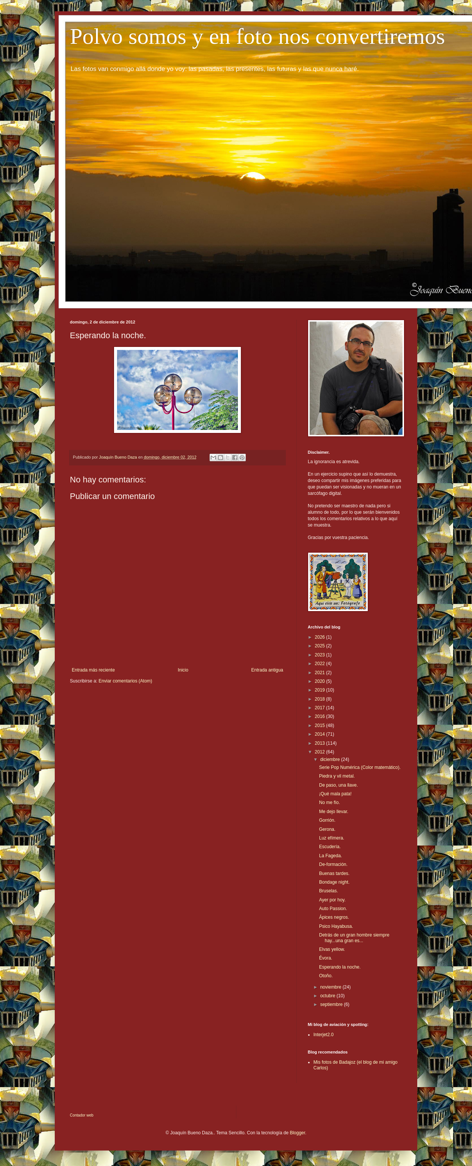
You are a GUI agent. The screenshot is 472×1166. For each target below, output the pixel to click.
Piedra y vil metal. (337, 776)
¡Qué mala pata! (335, 793)
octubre (328, 995)
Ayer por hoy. (332, 900)
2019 (320, 690)
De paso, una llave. (338, 785)
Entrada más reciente (93, 670)
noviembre (331, 987)
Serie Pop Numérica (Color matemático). (360, 767)
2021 (320, 672)
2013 (320, 743)
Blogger (297, 1132)
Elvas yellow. (332, 949)
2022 (320, 663)
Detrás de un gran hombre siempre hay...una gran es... (354, 937)
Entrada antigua (267, 670)
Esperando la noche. (340, 967)
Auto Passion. (333, 908)
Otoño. (326, 975)
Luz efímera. (331, 838)
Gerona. (327, 829)
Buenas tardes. (334, 873)
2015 (320, 725)
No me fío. (329, 802)
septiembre (332, 1004)
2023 (320, 655)
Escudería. (330, 846)
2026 (320, 637)
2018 (320, 699)
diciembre (330, 759)
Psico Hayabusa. (336, 926)
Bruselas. (328, 890)
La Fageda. (330, 855)
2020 (320, 681)
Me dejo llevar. (333, 811)
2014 (320, 734)
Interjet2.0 (323, 1034)
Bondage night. (334, 882)
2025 (320, 645)
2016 (320, 716)
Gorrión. (327, 820)
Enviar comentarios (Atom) (125, 681)
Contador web (81, 1115)
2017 (320, 707)
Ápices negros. (334, 917)
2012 (320, 752)
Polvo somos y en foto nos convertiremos (257, 36)
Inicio (183, 670)
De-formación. (333, 864)
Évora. (325, 958)
